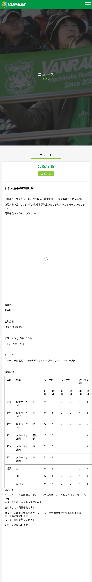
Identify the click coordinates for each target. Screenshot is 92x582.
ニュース (46, 174)
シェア (46, 560)
